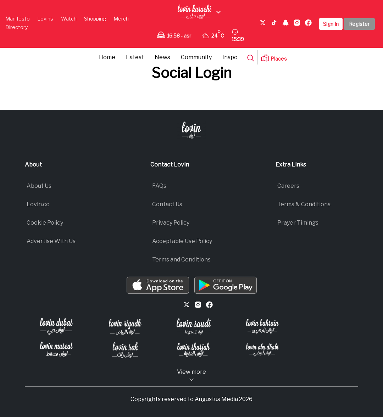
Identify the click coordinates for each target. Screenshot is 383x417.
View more (191, 375)
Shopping (95, 19)
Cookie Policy (45, 222)
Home (107, 57)
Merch (121, 19)
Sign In (331, 24)
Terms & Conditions (304, 204)
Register (359, 24)
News (162, 57)
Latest (135, 57)
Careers (288, 185)
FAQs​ (159, 185)
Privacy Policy (170, 222)
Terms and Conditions (181, 259)
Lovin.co (38, 204)
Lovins (45, 19)
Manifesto (17, 19)
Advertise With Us (51, 241)
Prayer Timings (297, 222)
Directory (16, 27)
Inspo (230, 57)
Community (196, 57)
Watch (69, 19)
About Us (39, 185)
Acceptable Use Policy (182, 241)
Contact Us (167, 204)
